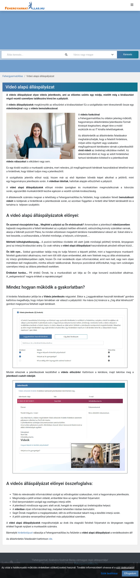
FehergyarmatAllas (12, 76)
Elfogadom (130, 573)
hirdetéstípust (25, 532)
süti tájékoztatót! (125, 567)
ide (50, 538)
